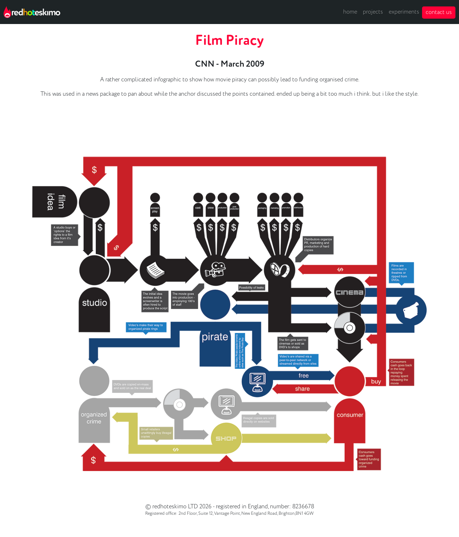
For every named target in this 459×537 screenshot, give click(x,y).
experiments (404, 12)
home (350, 12)
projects (373, 12)
